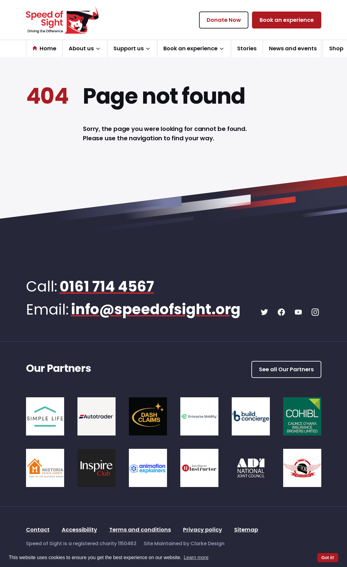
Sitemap (246, 530)
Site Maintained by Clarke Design (184, 544)
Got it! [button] (327, 557)
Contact (38, 530)
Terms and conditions (140, 530)
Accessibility (79, 530)
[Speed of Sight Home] (62, 20)
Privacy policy (202, 530)
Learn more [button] (196, 557)
